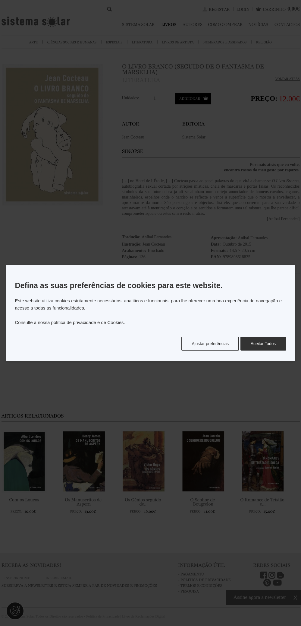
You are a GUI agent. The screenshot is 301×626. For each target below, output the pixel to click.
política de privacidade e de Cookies (87, 322)
